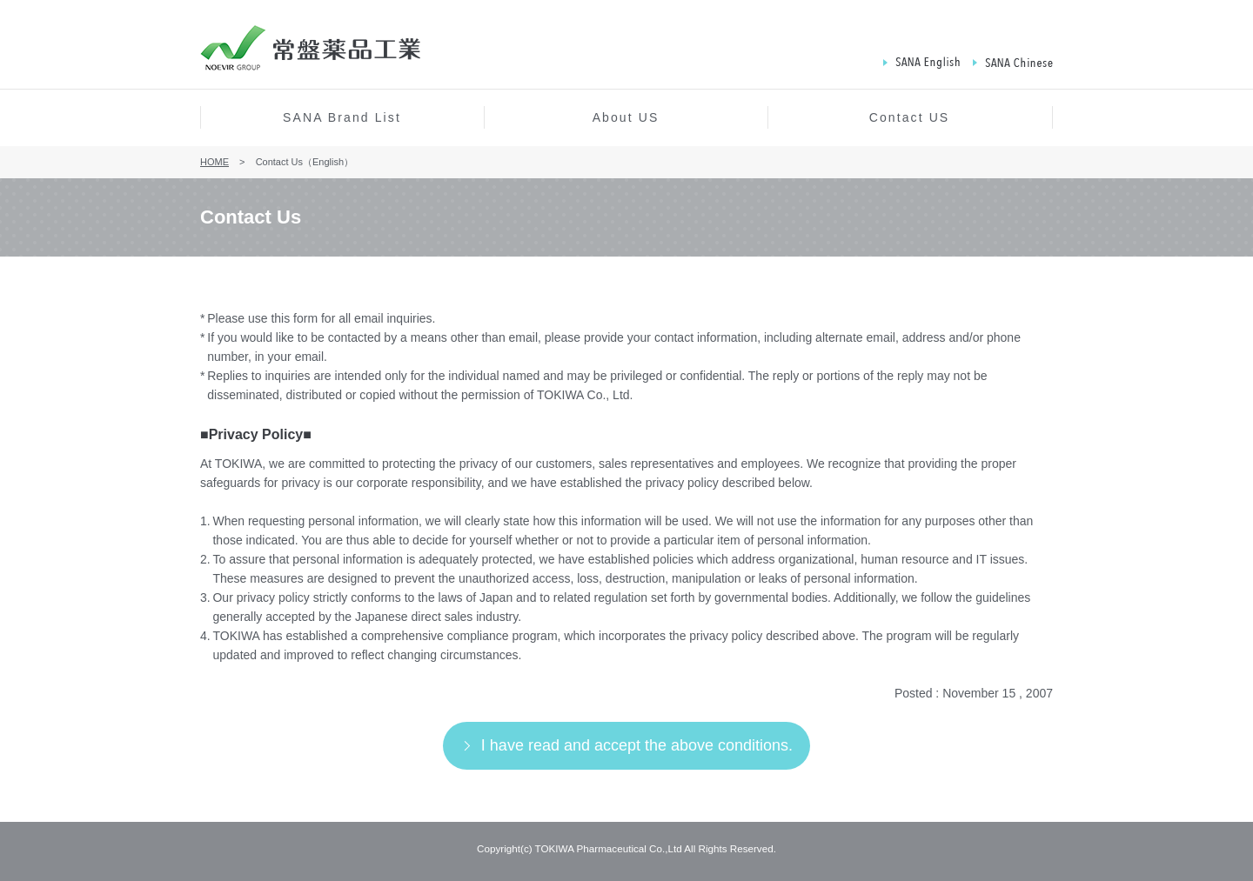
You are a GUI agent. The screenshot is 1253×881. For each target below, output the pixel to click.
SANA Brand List (342, 117)
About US (626, 117)
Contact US (909, 117)
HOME (214, 162)
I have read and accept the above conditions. (637, 745)
